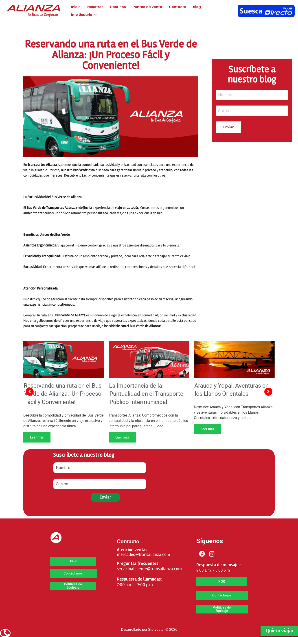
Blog (197, 6)
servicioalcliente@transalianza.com (149, 569)
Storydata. (156, 629)
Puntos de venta (147, 6)
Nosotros (95, 6)
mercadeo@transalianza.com (143, 554)
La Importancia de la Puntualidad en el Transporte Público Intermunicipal (146, 393)
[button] (84, 15)
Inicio (76, 6)
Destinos (118, 6)
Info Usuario (83, 14)
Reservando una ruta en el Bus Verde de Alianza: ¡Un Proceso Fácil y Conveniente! (62, 393)
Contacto (177, 6)
